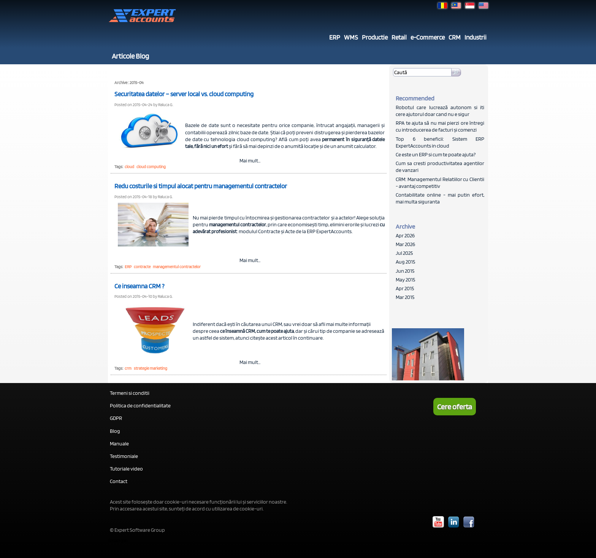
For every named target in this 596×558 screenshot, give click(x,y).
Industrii (475, 37)
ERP (334, 37)
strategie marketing (150, 368)
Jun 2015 (405, 271)
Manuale (119, 443)
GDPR (116, 418)
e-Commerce (428, 37)
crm (128, 368)
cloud (129, 166)
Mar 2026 (405, 244)
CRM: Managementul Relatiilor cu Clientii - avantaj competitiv (440, 182)
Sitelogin (118, 540)
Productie (375, 37)
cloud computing (151, 166)
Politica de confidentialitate (140, 405)
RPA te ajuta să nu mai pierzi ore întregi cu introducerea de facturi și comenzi (440, 126)
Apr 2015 (405, 288)
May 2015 (405, 280)
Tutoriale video (126, 469)
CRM (455, 37)
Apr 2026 (405, 235)
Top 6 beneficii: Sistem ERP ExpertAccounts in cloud (440, 142)
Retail (399, 37)
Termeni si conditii (129, 393)
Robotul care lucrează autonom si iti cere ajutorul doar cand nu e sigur (440, 110)
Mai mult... (249, 160)
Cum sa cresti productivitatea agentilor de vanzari (440, 166)
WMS (351, 37)
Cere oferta (454, 406)
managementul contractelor (177, 266)
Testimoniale (124, 456)
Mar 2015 (405, 297)
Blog (115, 431)
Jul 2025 (404, 253)
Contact (118, 481)
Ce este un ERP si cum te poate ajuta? (436, 154)
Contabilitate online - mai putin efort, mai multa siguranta (440, 198)
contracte (142, 266)
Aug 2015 (405, 262)
